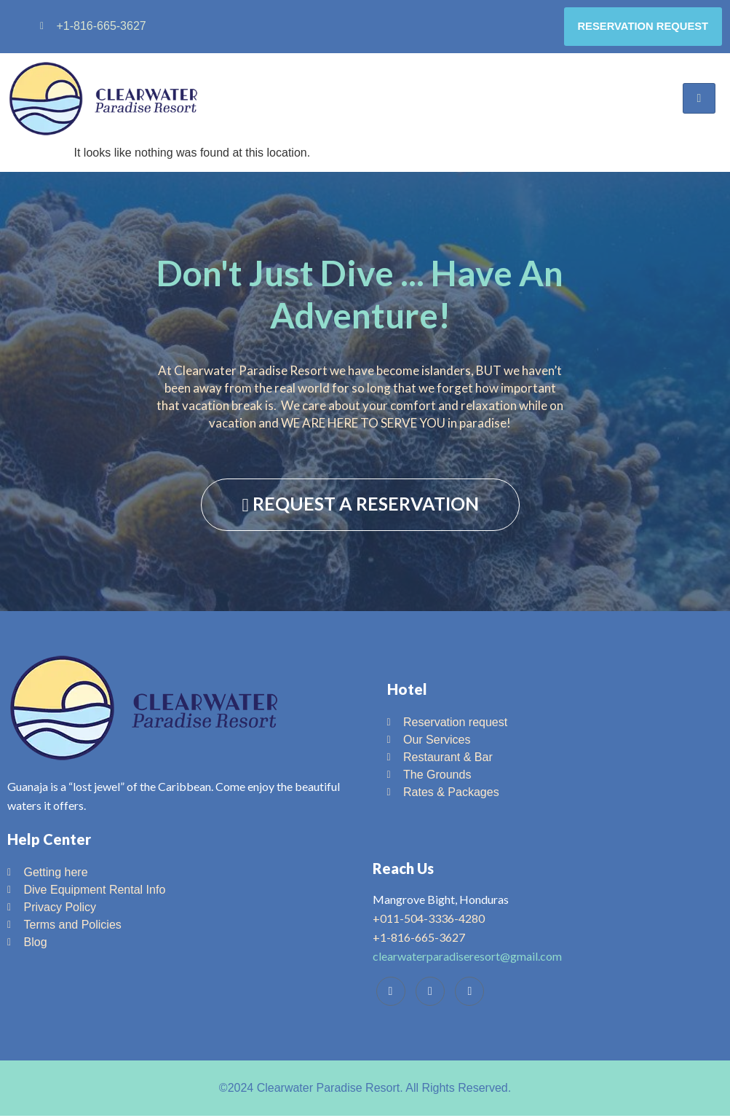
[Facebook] (390, 993)
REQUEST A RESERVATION (360, 505)
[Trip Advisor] (430, 993)
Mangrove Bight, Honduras (441, 901)
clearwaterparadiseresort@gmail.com (467, 958)
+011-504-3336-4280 (429, 920)
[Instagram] (469, 993)
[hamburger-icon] (699, 100)
